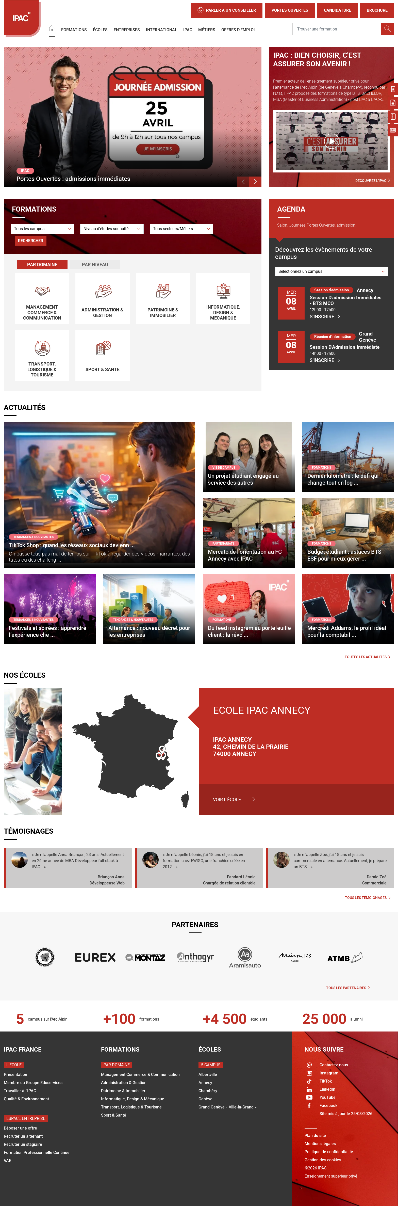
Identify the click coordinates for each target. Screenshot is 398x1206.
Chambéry (207, 1090)
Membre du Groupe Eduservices (33, 1082)
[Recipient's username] (336, 29)
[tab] (42, 264)
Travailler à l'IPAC (20, 1090)
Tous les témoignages (367, 898)
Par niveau (95, 264)
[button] (243, 182)
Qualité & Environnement (26, 1099)
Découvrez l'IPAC (372, 181)
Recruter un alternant (23, 1136)
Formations (74, 29)
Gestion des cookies (323, 1159)
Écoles (100, 29)
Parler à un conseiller (226, 10)
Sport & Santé (113, 1115)
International (161, 29)
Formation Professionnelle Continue (37, 1152)
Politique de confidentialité (329, 1151)
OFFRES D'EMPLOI (238, 29)
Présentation (15, 1074)
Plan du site (315, 1135)
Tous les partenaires (348, 988)
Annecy (205, 1082)
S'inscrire (325, 317)
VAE (7, 1160)
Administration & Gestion (123, 1082)
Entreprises (127, 29)
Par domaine (42, 264)
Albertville (207, 1074)
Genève (205, 1099)
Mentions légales (320, 1143)
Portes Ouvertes (290, 10)
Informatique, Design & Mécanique (132, 1099)
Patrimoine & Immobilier (123, 1090)
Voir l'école (227, 799)
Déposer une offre (20, 1128)
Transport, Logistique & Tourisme (131, 1107)
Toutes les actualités (367, 657)
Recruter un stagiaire (23, 1144)
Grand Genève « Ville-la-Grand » (227, 1107)
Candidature (337, 10)
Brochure (377, 10)
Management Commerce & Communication (140, 1074)
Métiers (206, 29)
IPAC (187, 29)
